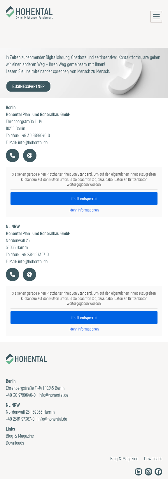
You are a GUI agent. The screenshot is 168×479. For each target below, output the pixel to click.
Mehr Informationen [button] (84, 328)
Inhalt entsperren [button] (84, 317)
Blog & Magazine (20, 435)
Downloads (15, 442)
